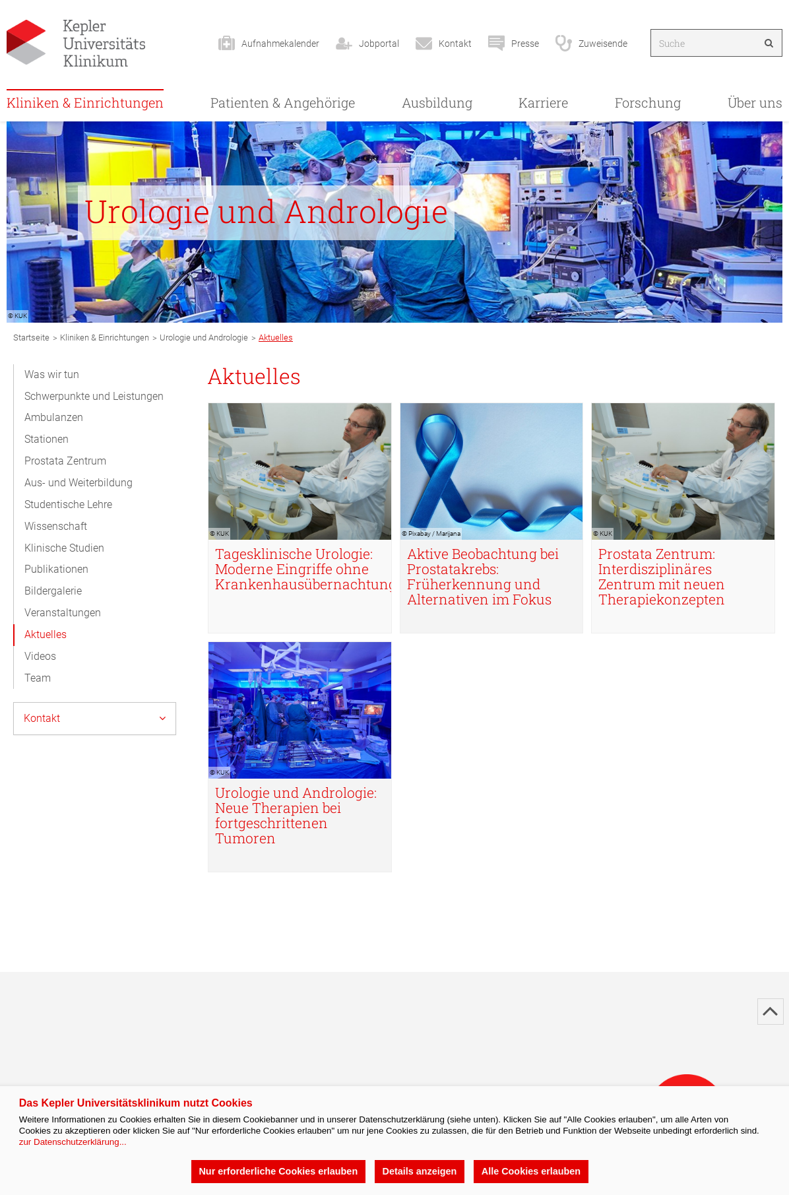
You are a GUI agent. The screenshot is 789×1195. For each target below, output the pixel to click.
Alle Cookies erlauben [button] (531, 1171)
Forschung (648, 102)
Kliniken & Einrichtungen (85, 102)
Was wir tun (51, 374)
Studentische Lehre (68, 504)
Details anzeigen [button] (420, 1171)
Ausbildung (437, 102)
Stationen (46, 439)
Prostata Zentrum (65, 461)
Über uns (755, 102)
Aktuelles (45, 634)
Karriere (543, 102)
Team (37, 678)
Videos (40, 656)
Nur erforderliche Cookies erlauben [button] (278, 1171)
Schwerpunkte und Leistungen (94, 396)
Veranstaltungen (62, 612)
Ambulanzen (53, 417)
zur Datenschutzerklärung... (73, 1142)
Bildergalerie (53, 591)
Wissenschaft (55, 526)
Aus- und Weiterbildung (78, 482)
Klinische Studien (64, 548)
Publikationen (56, 569)
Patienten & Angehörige (282, 102)
